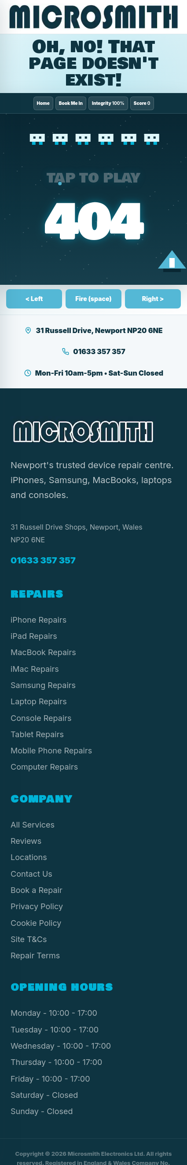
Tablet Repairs (37, 734)
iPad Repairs (34, 636)
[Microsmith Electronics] (93, 17)
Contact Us (31, 873)
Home (43, 103)
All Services (33, 824)
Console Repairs (41, 718)
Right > (153, 298)
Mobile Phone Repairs (51, 750)
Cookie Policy (36, 923)
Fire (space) (93, 298)
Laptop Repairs (39, 701)
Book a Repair (36, 890)
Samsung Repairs (43, 685)
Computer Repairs (44, 766)
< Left (34, 298)
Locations (29, 857)
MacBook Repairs (43, 652)
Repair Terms (35, 955)
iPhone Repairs (38, 619)
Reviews (26, 841)
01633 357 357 (93, 351)
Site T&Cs (29, 939)
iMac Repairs (35, 669)
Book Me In (71, 103)
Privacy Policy (37, 906)
